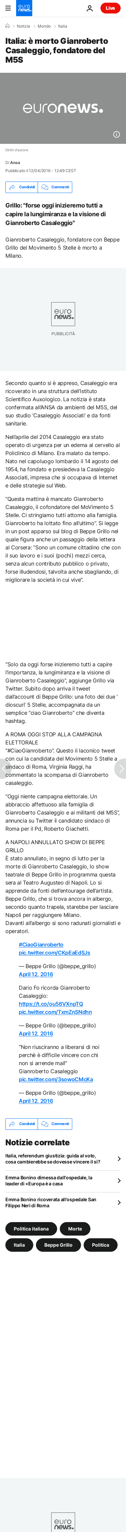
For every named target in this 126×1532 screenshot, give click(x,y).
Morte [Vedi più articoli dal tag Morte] (75, 1228)
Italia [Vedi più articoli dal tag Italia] (19, 1244)
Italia (62, 26)
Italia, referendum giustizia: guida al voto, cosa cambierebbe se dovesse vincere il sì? (52, 1158)
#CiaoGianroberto (41, 944)
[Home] (7, 26)
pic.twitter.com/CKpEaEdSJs (54, 952)
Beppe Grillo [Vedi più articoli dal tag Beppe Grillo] (58, 1244)
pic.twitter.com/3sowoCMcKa (56, 1079)
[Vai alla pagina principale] (24, 8)
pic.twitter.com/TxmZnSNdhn (55, 1012)
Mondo (44, 26)
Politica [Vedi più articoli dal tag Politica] (100, 1244)
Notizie (23, 26)
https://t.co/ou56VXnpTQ (51, 1003)
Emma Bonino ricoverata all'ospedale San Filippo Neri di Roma (50, 1202)
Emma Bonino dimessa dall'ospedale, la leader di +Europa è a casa (48, 1180)
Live (110, 8)
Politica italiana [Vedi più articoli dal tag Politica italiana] (31, 1228)
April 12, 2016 (36, 974)
